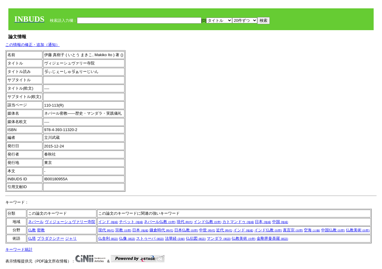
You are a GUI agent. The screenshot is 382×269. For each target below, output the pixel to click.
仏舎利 (108, 238)
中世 (207, 230)
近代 (224, 230)
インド (108, 221)
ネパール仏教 (159, 221)
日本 (263, 221)
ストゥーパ (150, 238)
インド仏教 (207, 221)
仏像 (127, 238)
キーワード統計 (19, 249)
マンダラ (219, 238)
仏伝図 (196, 238)
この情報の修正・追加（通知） (32, 44)
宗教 (123, 230)
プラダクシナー (50, 238)
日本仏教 (186, 230)
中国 (280, 221)
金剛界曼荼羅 (272, 238)
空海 (312, 230)
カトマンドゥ (238, 221)
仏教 (32, 230)
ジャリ (71, 238)
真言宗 (293, 230)
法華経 (175, 238)
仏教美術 (358, 230)
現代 (185, 221)
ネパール (36, 221)
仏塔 (32, 238)
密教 (41, 230)
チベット (131, 221)
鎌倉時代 (161, 230)
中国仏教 (333, 230)
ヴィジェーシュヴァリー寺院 (70, 221)
